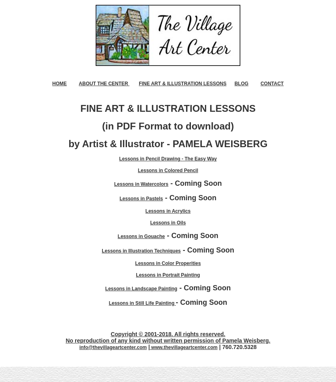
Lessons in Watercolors (141, 184)
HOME (59, 83)
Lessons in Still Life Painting (142, 303)
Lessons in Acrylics (168, 211)
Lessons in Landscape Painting (141, 289)
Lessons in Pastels (141, 198)
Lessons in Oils (168, 223)
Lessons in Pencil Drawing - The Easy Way (168, 159)
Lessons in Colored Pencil (168, 170)
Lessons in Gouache (141, 236)
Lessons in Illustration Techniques (141, 251)
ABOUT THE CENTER (104, 83)
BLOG (241, 83)
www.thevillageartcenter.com (183, 347)
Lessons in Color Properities (168, 263)
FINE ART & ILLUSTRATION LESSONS (182, 83)
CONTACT (272, 83)
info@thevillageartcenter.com (113, 347)
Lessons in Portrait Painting (168, 275)
